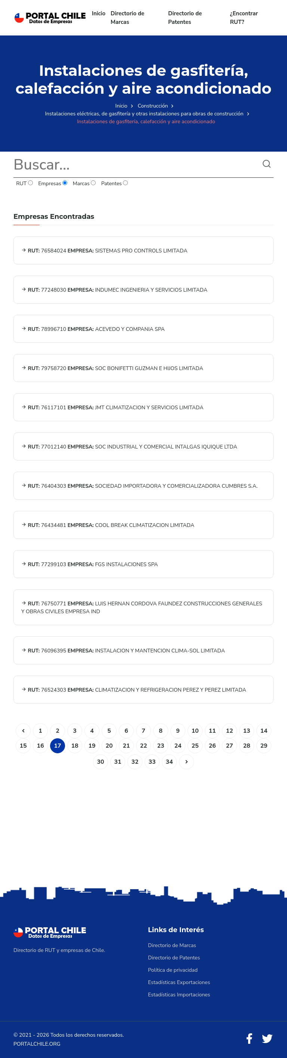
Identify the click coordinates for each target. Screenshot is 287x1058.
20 (108, 746)
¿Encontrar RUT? (244, 18)
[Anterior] (23, 730)
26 (212, 746)
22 (143, 746)
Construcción (153, 105)
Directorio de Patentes (185, 18)
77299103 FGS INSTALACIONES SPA (89, 564)
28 (246, 746)
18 (74, 746)
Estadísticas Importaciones (179, 994)
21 (126, 746)
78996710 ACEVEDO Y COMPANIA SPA (93, 329)
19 (91, 746)
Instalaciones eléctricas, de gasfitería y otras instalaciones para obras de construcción (144, 113)
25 (194, 746)
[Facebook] (249, 1039)
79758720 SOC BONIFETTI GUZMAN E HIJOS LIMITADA (112, 368)
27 (229, 746)
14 (263, 731)
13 (246, 731)
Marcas (84, 183)
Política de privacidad (173, 970)
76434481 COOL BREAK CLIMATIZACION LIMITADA (107, 525)
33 (151, 762)
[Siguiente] (186, 761)
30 (100, 762)
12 (229, 731)
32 (134, 762)
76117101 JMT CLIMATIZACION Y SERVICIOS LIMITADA (112, 407)
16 (40, 746)
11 (212, 731)
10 (194, 731)
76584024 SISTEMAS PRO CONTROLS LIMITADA (104, 250)
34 (169, 762)
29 (263, 746)
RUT (24, 183)
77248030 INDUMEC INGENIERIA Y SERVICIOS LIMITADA (114, 290)
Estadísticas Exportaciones (179, 982)
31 (117, 762)
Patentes (114, 183)
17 (57, 746)
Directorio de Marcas (127, 18)
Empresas (53, 183)
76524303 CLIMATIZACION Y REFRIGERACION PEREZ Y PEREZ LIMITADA (133, 690)
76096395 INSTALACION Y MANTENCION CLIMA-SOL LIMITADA (123, 650)
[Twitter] (267, 1039)
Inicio (98, 13)
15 (23, 746)
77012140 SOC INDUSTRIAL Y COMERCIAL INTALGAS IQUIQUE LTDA (129, 446)
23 (160, 746)
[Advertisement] (143, 825)
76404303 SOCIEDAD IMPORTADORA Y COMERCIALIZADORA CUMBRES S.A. (139, 486)
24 (177, 746)
